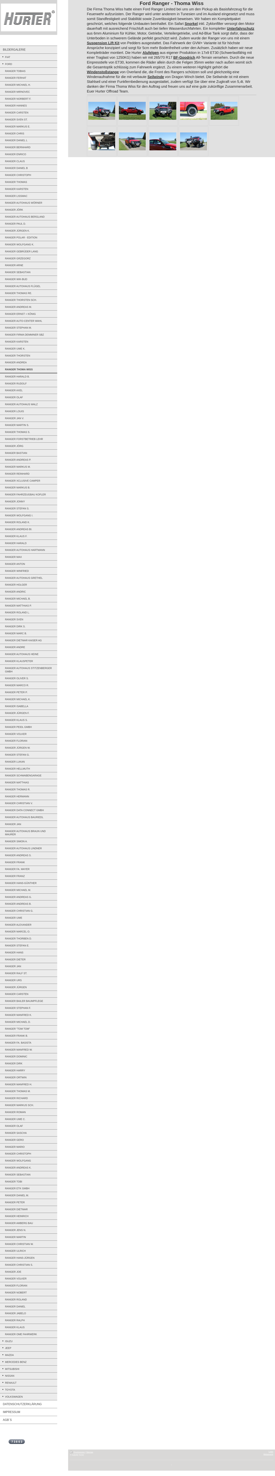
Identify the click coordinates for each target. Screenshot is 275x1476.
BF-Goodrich (184, 57)
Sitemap (89, 1452)
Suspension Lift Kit (103, 43)
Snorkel (191, 24)
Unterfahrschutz (240, 28)
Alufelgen (151, 53)
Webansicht (268, 1454)
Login (271, 1452)
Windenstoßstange (103, 72)
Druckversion (77, 1452)
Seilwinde (156, 77)
